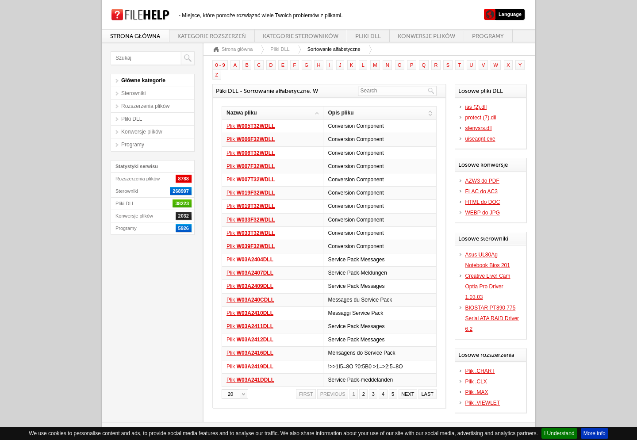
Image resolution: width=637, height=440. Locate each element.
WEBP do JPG (482, 213)
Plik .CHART (480, 371)
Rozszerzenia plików (145, 106)
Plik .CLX (476, 382)
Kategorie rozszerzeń (211, 36)
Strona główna (135, 36)
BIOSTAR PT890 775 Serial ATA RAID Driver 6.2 (492, 318)
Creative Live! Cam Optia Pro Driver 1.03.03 (487, 286)
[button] (235, 394)
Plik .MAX (476, 392)
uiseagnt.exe (480, 139)
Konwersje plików (426, 36)
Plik (250, 126)
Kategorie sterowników (300, 36)
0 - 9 (220, 65)
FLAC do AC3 (481, 191)
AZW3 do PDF (482, 181)
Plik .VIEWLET (482, 403)
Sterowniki (133, 93)
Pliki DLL (368, 36)
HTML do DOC (482, 202)
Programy (488, 36)
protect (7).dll (480, 118)
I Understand (559, 433)
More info (594, 433)
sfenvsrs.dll (478, 128)
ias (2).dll (476, 107)
